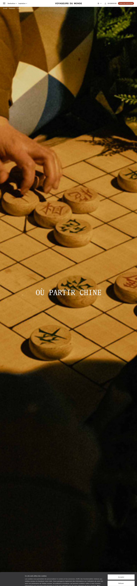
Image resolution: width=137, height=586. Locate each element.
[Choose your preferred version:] (99, 3)
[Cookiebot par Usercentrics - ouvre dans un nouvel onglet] (12, 582)
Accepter (121, 563)
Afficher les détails (104, 582)
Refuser (121, 570)
